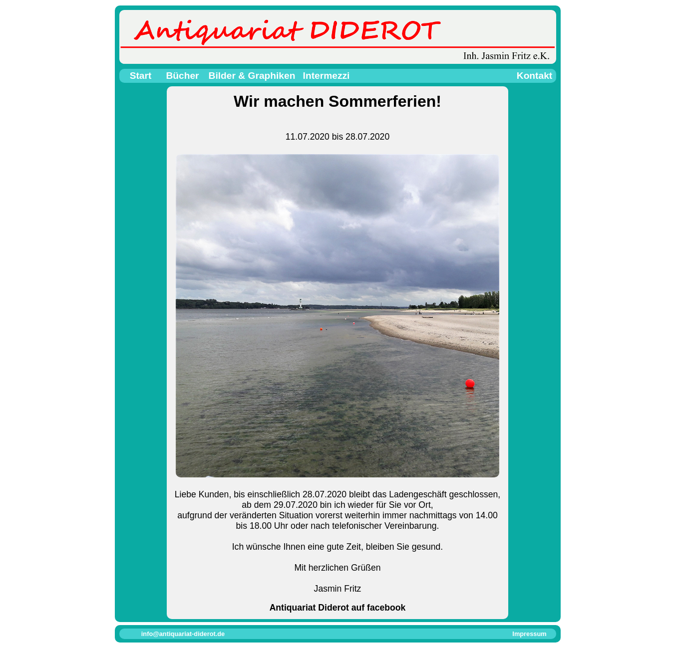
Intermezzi (326, 75)
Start (141, 75)
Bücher (182, 75)
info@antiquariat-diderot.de (183, 634)
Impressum (529, 634)
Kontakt (534, 75)
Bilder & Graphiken (252, 75)
